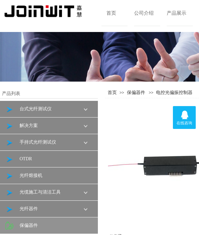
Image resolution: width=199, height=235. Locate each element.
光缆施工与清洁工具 (33, 192)
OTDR (19, 159)
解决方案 (22, 126)
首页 (111, 13)
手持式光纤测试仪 (31, 142)
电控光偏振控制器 (174, 92)
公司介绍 (144, 13)
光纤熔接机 (24, 176)
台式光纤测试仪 (29, 109)
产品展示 (176, 13)
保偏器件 (136, 92)
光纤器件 (22, 209)
